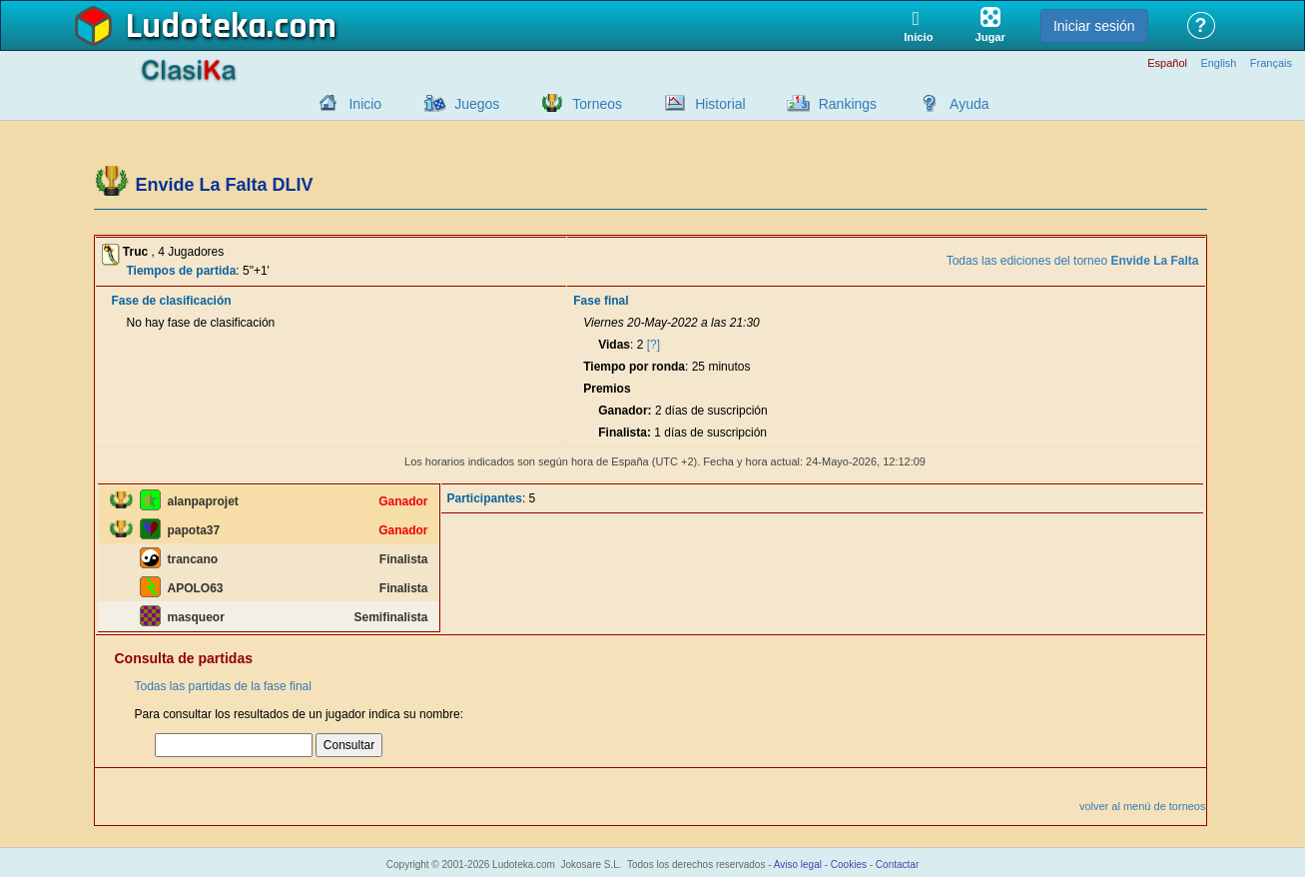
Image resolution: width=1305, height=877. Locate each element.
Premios (606, 389)
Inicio (364, 104)
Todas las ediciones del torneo (1073, 261)
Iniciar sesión (1094, 26)
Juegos (476, 104)
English (1218, 63)
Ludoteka (196, 27)
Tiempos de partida (182, 271)
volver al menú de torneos (1142, 806)
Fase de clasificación (172, 301)
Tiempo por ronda (634, 367)
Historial (720, 104)
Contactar (897, 864)
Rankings (848, 104)
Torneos (597, 104)
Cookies (849, 864)
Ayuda (969, 104)
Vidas (614, 345)
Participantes (484, 498)
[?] (653, 345)
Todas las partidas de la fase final (223, 686)
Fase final (600, 301)
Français (1271, 63)
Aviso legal (798, 864)
